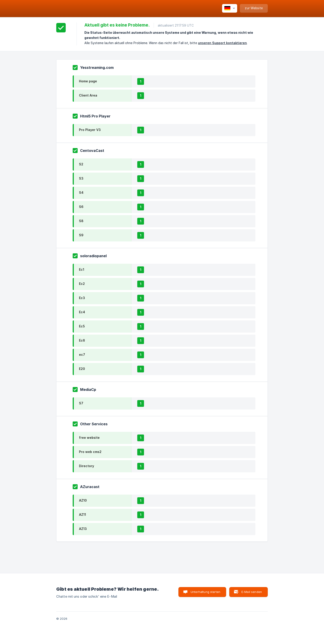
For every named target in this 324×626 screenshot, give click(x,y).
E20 (82, 369)
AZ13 (83, 529)
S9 (81, 235)
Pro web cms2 (90, 452)
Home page (88, 81)
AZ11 (82, 514)
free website (89, 437)
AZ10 (83, 500)
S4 (81, 192)
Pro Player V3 (90, 130)
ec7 (82, 354)
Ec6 (82, 340)
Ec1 (81, 269)
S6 (81, 207)
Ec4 (82, 312)
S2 (81, 164)
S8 (81, 221)
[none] (229, 8)
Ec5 (82, 326)
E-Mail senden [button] (251, 592)
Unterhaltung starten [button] (205, 592)
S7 (81, 403)
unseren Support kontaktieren (222, 43)
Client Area (88, 95)
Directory (86, 466)
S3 (81, 178)
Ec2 (82, 284)
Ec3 (82, 298)
